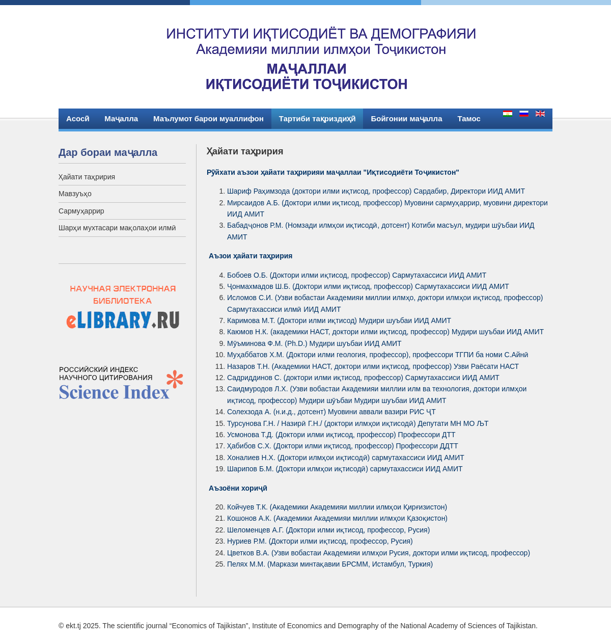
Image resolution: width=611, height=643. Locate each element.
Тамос (468, 118)
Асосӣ (77, 118)
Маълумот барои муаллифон (208, 118)
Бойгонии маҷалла (406, 118)
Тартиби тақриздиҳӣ (317, 118)
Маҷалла (121, 118)
